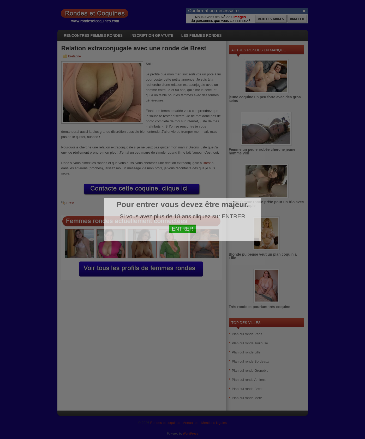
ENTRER (182, 229)
